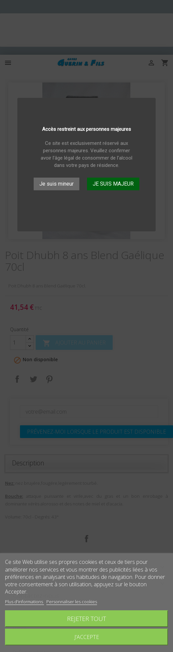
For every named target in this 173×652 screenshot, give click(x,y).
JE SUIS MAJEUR (113, 184)
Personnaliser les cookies (71, 602)
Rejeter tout (86, 618)
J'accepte (86, 637)
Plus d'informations (24, 602)
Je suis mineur (56, 184)
